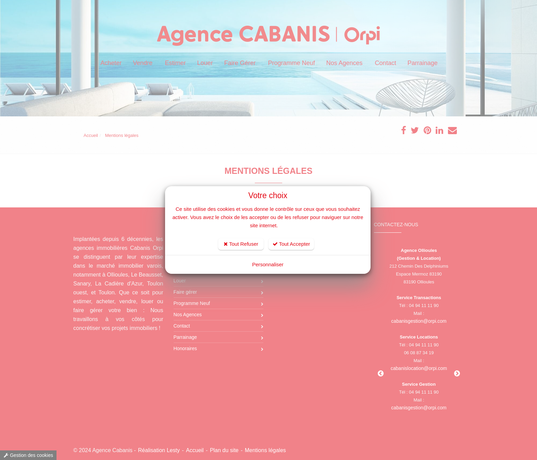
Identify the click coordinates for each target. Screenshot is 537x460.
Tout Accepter (291, 244)
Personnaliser (268, 264)
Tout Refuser (241, 244)
